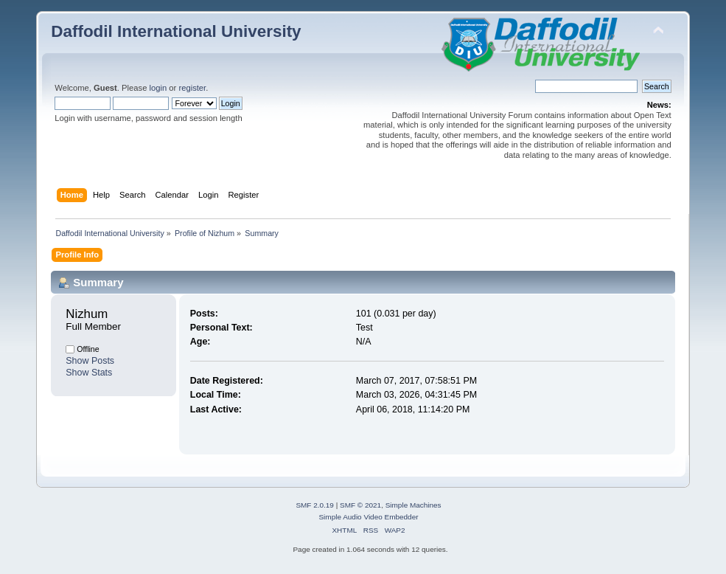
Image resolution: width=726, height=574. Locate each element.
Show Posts (90, 361)
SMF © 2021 (360, 505)
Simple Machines (413, 505)
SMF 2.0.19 (315, 505)
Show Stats (89, 372)
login (158, 87)
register (192, 87)
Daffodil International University (176, 31)
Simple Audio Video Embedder (368, 517)
